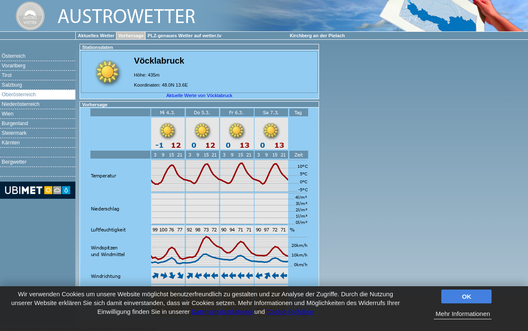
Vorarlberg (14, 66)
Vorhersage (131, 35)
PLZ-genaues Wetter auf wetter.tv (184, 35)
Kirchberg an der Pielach (317, 35)
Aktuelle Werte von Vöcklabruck (199, 95)
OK (466, 296)
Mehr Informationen (462, 313)
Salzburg (12, 85)
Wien (7, 114)
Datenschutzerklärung (222, 311)
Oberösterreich (19, 95)
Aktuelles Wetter (96, 35)
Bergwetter (14, 162)
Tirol (6, 75)
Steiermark (14, 133)
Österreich (14, 56)
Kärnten (11, 143)
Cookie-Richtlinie (290, 311)
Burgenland (15, 123)
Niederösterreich (20, 104)
